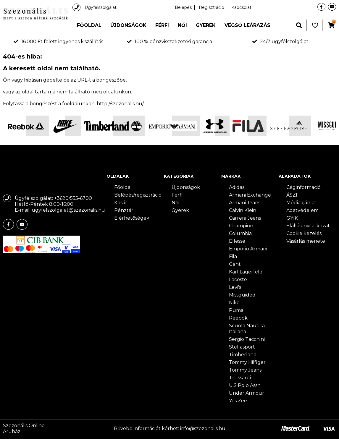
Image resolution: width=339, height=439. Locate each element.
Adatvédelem (302, 210)
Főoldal (89, 25)
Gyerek (206, 25)
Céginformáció (303, 187)
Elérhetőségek (131, 218)
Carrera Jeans (245, 218)
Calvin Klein (242, 210)
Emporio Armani (248, 249)
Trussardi (240, 377)
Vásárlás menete (305, 241)
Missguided (242, 295)
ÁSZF (292, 195)
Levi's (235, 287)
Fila (233, 256)
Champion (241, 226)
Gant (235, 264)
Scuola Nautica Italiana (247, 328)
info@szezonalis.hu (202, 428)
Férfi (162, 25)
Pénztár (123, 210)
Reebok (238, 318)
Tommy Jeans (245, 370)
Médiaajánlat (301, 202)
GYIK (292, 218)
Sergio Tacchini (247, 339)
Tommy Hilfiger (247, 362)
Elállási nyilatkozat (308, 226)
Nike (234, 302)
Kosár (120, 202)
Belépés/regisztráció (138, 195)
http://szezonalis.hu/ (120, 103)
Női (182, 25)
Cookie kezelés (304, 233)
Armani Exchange (250, 195)
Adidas (236, 187)
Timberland (243, 354)
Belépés (183, 7)
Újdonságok (128, 25)
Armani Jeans (244, 202)
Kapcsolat (241, 7)
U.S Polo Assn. (245, 385)
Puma (236, 310)
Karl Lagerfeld (246, 272)
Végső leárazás (247, 25)
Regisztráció (211, 7)
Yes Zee (238, 401)
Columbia (240, 233)
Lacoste (238, 279)
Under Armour (246, 393)
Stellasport (242, 347)
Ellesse (237, 241)
